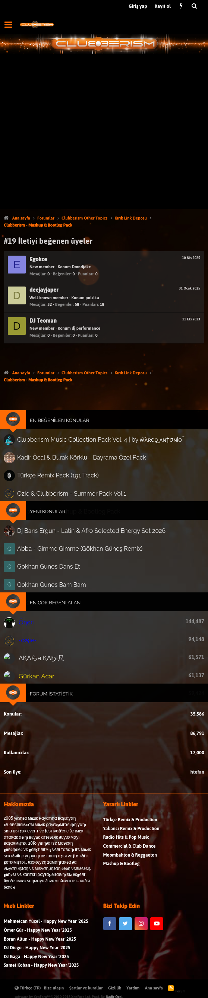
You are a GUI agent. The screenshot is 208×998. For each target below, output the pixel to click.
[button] (8, 24)
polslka (92, 298)
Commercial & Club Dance (129, 882)
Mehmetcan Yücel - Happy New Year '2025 (46, 958)
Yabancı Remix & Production (131, 865)
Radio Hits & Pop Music (126, 874)
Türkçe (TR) (28, 988)
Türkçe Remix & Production (130, 856)
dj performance (86, 328)
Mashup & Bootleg (121, 900)
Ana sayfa (154, 988)
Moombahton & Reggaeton (130, 891)
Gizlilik (114, 988)
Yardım (132, 988)
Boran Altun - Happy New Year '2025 (40, 975)
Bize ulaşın (54, 988)
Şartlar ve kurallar (86, 988)
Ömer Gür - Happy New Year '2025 (38, 966)
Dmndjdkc (81, 267)
